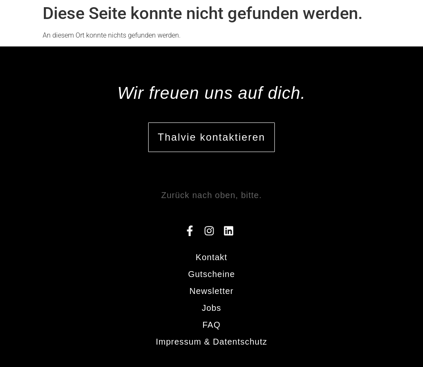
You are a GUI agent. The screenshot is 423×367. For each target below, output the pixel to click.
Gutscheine (211, 274)
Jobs (211, 308)
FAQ (211, 324)
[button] (397, 16)
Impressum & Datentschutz (211, 341)
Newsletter (211, 291)
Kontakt (212, 257)
